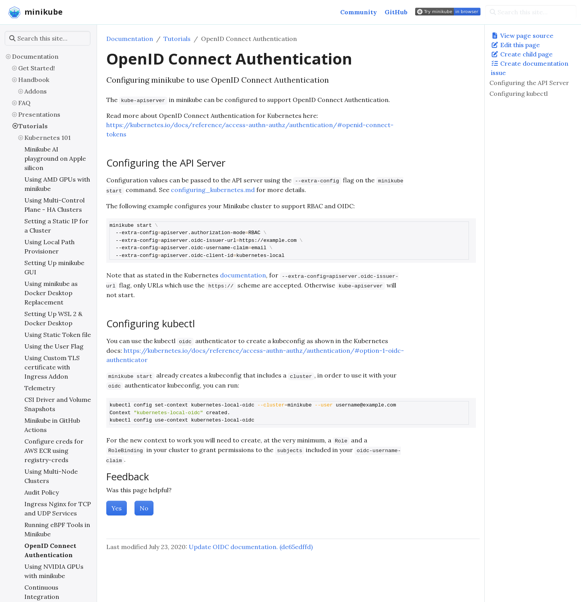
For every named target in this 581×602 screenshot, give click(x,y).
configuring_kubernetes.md (213, 190)
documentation (243, 275)
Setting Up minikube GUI (54, 267)
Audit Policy (41, 492)
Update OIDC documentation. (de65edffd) (251, 547)
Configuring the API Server (529, 83)
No (144, 508)
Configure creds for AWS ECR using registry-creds (53, 450)
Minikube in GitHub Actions (52, 425)
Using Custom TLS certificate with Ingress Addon (52, 367)
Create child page (522, 54)
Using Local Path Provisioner (49, 246)
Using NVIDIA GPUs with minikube (53, 571)
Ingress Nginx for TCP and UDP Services (57, 508)
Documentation (35, 56)
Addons (35, 91)
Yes (116, 508)
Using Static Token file (57, 334)
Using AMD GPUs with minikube (57, 183)
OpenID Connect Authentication (50, 550)
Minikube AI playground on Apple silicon (55, 158)
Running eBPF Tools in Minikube (57, 529)
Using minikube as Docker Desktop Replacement (51, 293)
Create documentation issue (529, 68)
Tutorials (33, 126)
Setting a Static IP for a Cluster (56, 225)
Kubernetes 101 (47, 137)
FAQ (24, 103)
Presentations (39, 114)
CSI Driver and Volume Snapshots (57, 404)
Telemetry (39, 388)
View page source (522, 35)
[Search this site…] (530, 12)
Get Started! (36, 68)
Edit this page (515, 45)
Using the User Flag (53, 346)
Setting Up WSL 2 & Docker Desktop (53, 318)
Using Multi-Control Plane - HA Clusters (54, 204)
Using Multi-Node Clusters (51, 476)
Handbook (33, 79)
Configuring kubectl (518, 93)
